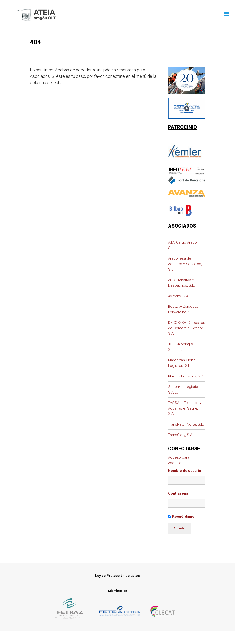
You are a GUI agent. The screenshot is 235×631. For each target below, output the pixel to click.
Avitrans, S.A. (178, 296)
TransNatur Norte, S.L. (186, 424)
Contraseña (178, 493)
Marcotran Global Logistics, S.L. (182, 363)
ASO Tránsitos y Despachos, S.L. (181, 283)
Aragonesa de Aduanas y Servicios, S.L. (185, 264)
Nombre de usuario (184, 470)
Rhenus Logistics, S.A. (186, 376)
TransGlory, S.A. (180, 435)
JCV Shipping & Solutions (180, 347)
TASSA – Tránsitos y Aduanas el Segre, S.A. (184, 408)
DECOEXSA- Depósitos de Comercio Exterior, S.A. (186, 328)
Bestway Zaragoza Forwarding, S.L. (183, 309)
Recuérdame (181, 516)
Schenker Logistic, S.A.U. (183, 389)
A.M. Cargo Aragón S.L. (183, 245)
